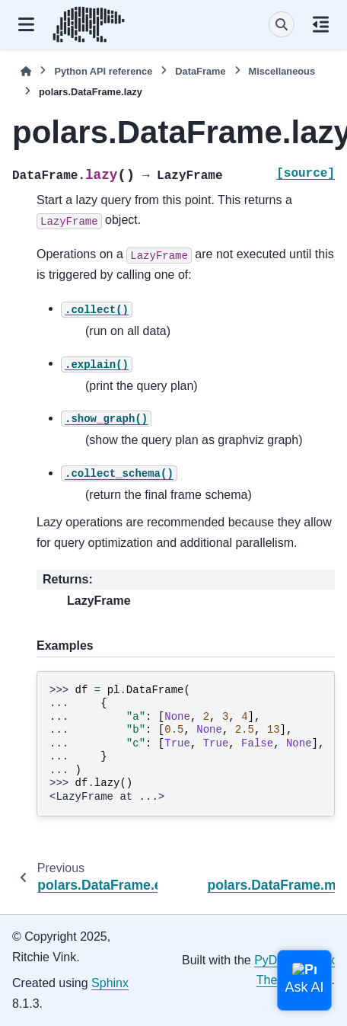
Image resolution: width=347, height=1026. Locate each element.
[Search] (281, 24)
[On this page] (321, 24)
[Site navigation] (26, 24)
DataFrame (200, 71)
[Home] (26, 71)
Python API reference (103, 71)
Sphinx (110, 982)
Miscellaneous (282, 71)
